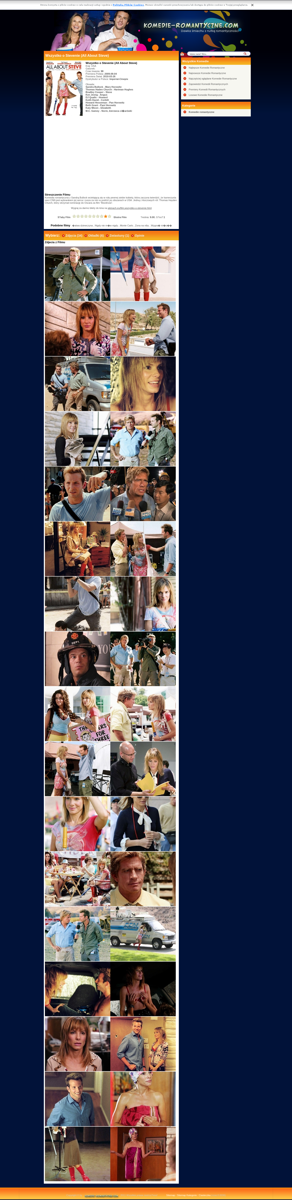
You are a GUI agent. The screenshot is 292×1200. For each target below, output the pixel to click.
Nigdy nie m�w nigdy (106, 225)
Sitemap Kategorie (187, 1195)
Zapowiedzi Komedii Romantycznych (208, 84)
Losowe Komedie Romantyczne (206, 95)
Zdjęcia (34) (74, 235)
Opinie (139, 235)
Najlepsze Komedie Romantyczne (207, 67)
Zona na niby (142, 225)
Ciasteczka (205, 1195)
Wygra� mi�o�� (161, 225)
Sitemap (170, 1195)
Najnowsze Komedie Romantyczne (207, 73)
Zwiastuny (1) (119, 235)
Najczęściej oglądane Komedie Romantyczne (213, 78)
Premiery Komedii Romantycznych (207, 89)
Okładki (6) (96, 235)
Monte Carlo (126, 225)
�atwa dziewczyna (82, 225)
